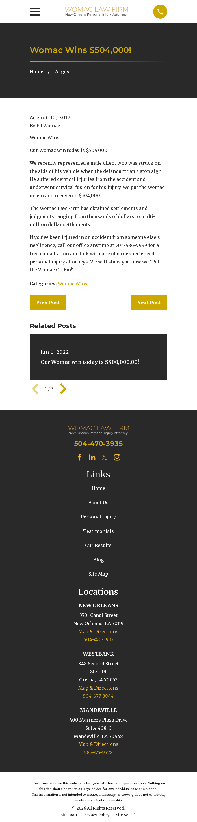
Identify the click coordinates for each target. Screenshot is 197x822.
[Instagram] (117, 457)
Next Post (149, 302)
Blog (98, 560)
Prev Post (48, 302)
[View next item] (63, 388)
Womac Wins (72, 283)
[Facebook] (80, 457)
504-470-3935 (98, 443)
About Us (98, 502)
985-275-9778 (98, 752)
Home (98, 488)
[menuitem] (68, 815)
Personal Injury (98, 517)
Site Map (98, 574)
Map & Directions (98, 631)
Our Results (98, 545)
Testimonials (98, 531)
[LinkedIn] (92, 457)
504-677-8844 (98, 696)
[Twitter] (104, 457)
